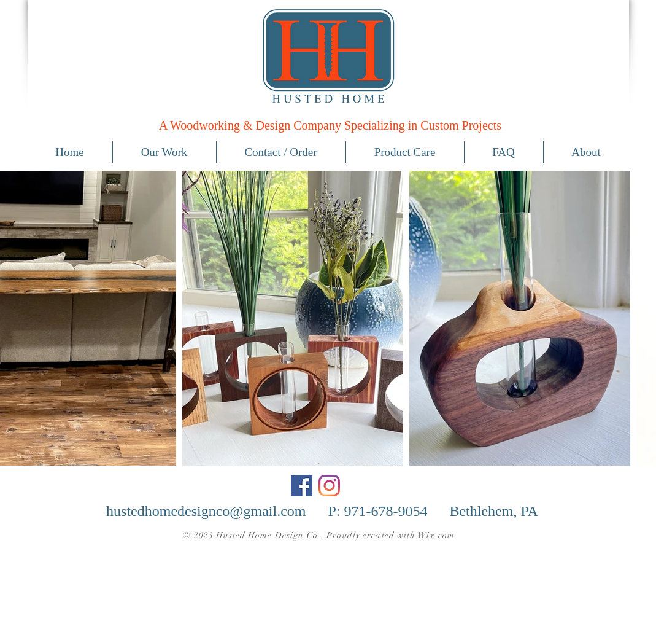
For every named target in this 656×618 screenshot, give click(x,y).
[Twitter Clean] (49, 557)
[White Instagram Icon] (68, 557)
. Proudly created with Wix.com (388, 535)
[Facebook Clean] (30, 557)
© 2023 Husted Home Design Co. (251, 535)
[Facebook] (301, 485)
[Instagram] (329, 485)
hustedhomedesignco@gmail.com (206, 511)
